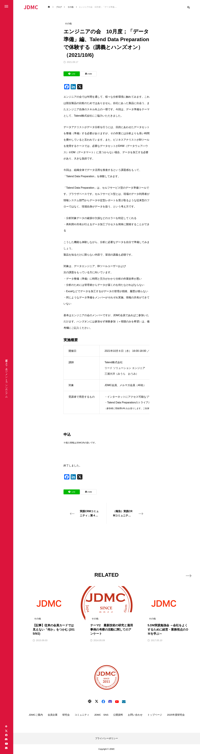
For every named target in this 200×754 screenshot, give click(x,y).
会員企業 (52, 714)
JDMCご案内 (36, 714)
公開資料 (118, 714)
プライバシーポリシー (106, 738)
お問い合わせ (135, 714)
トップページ (154, 714)
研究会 (66, 714)
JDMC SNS (101, 714)
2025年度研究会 (176, 714)
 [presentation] (186, 574)
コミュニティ (82, 714)
